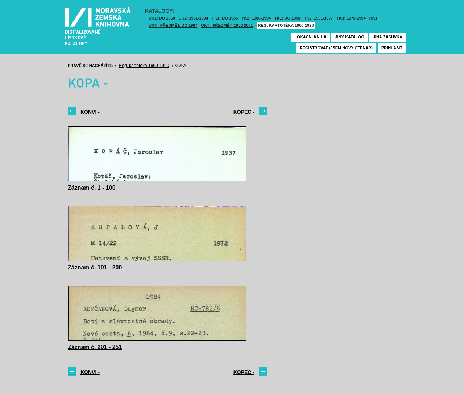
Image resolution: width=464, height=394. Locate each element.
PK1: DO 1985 (225, 18)
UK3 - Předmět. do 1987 (173, 25)
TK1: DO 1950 (287, 18)
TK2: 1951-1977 (318, 18)
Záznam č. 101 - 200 (95, 267)
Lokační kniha (310, 37)
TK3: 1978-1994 (351, 18)
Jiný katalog (349, 37)
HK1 (373, 18)
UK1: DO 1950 (162, 18)
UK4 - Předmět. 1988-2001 (227, 25)
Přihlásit (391, 48)
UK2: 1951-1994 (193, 18)
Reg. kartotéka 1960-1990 (286, 25)
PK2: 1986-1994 (256, 18)
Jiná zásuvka (387, 37)
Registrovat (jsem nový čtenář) (336, 48)
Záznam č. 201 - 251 (95, 347)
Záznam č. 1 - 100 (92, 188)
